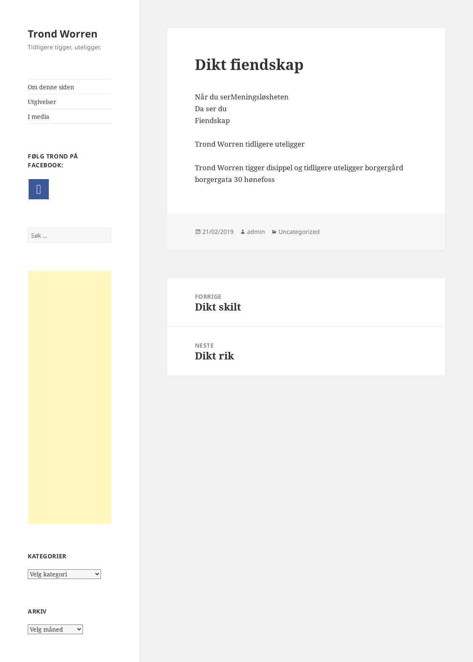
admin (256, 232)
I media (38, 117)
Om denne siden (51, 87)
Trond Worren (63, 33)
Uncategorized (299, 232)
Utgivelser (42, 102)
